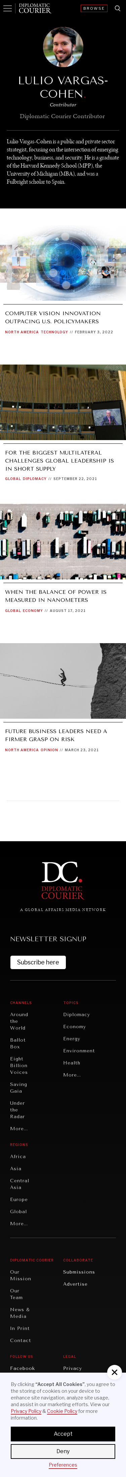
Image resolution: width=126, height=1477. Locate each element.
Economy (33, 611)
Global (13, 479)
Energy (71, 1039)
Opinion (49, 750)
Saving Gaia (18, 1088)
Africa (18, 1156)
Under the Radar (17, 1109)
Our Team (16, 1294)
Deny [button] (63, 1451)
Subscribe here (38, 962)
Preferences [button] (63, 1465)
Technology (54, 332)
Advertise (75, 1284)
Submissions (79, 1272)
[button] (114, 1372)
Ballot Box (18, 1043)
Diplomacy (35, 479)
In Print (20, 1328)
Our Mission (20, 1275)
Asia (16, 1169)
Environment (79, 1051)
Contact (20, 1340)
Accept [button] (63, 1434)
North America (22, 332)
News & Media (20, 1313)
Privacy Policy (26, 1411)
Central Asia (19, 1184)
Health (71, 1063)
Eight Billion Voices (19, 1065)
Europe (19, 1199)
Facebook (22, 1368)
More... (19, 1129)
